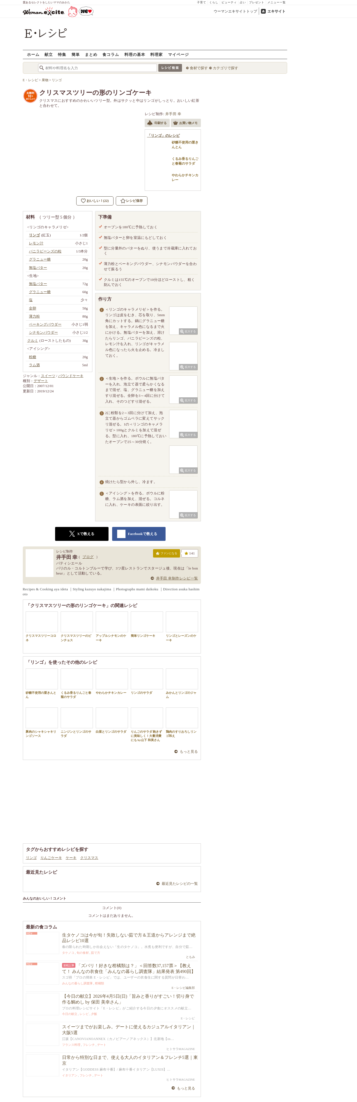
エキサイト (276, 11)
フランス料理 (71, 1044)
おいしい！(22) (98, 201)
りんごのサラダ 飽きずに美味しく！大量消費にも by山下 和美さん (147, 724)
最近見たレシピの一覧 (180, 883)
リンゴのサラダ (147, 681)
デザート (41, 381)
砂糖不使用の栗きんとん (42, 683)
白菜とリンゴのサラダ (112, 720)
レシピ (84, 1014)
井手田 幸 (173, 114)
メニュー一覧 (276, 2)
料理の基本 (134, 54)
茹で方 (95, 952)
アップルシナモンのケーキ (112, 626)
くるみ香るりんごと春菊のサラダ (77, 683)
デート (101, 1044)
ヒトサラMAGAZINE (180, 1049)
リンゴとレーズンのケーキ (182, 626)
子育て (201, 2)
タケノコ (68, 952)
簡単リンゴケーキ (147, 624)
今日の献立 (69, 1014)
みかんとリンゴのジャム (182, 683)
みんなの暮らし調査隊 (77, 983)
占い (243, 2)
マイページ (178, 54)
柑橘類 (99, 983)
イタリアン (69, 1075)
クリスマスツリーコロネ (42, 626)
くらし (213, 2)
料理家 (156, 54)
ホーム (33, 54)
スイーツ (48, 376)
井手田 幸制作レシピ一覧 (177, 578)
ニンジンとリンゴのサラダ (77, 722)
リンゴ (31, 858)
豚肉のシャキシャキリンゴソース (42, 722)
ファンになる (166, 554)
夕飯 (94, 1014)
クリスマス (89, 858)
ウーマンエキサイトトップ (235, 11)
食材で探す (199, 68)
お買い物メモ (185, 123)
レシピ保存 (134, 201)
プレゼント (256, 2)
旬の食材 (83, 952)
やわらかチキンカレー (112, 681)
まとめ (91, 54)
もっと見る (189, 751)
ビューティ (229, 2)
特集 (62, 54)
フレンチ (89, 1044)
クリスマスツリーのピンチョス (77, 626)
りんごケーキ (51, 858)
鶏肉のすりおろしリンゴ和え (182, 722)
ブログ (87, 557)
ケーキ (71, 858)
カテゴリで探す (225, 68)
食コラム (110, 54)
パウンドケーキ (70, 376)
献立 (49, 54)
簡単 (76, 54)
